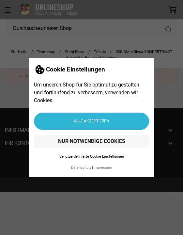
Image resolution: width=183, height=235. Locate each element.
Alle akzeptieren (91, 121)
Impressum (103, 167)
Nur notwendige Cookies (91, 141)
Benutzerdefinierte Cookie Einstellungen (91, 156)
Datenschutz (81, 167)
